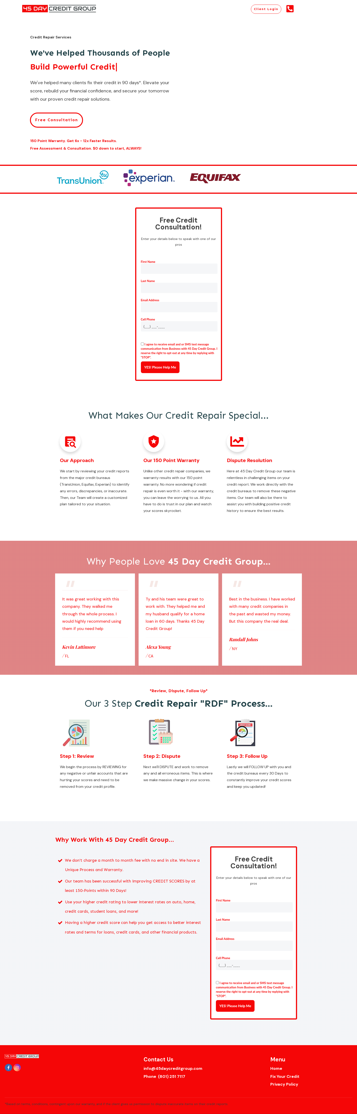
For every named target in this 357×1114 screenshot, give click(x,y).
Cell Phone (148, 319)
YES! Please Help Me (160, 367)
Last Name (148, 281)
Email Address (150, 300)
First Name (148, 262)
